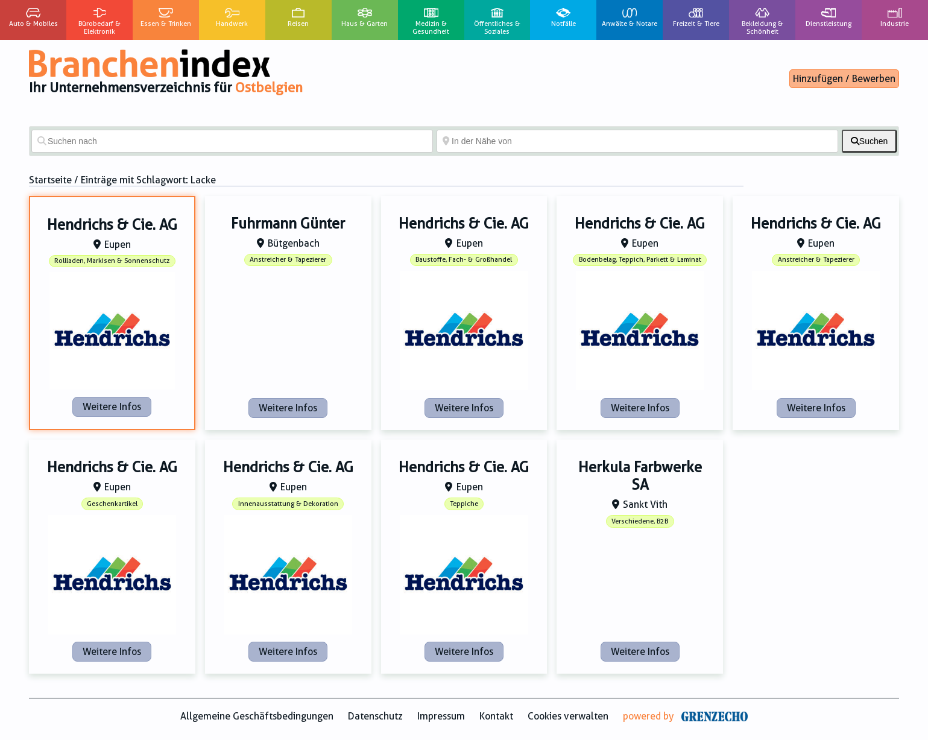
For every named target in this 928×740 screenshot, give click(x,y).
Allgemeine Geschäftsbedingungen (256, 716)
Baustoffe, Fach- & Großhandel (463, 260)
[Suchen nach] (232, 141)
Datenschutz (375, 716)
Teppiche (464, 504)
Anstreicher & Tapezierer (288, 260)
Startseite (50, 180)
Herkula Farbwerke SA (640, 476)
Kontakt (496, 716)
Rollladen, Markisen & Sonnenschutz (111, 261)
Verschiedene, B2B (639, 521)
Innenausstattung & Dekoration (288, 504)
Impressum (441, 716)
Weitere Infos (112, 407)
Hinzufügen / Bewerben (844, 78)
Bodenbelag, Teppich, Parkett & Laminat (640, 260)
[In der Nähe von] (637, 141)
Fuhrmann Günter (288, 223)
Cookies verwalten (568, 716)
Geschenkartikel (112, 504)
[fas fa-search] (869, 141)
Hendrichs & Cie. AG (112, 225)
